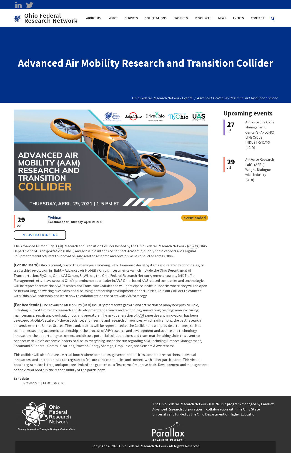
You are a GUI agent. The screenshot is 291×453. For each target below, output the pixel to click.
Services (131, 18)
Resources (203, 18)
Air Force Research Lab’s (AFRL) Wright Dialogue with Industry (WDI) (259, 169)
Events (238, 18)
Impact (113, 18)
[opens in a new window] (168, 430)
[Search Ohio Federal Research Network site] (272, 18)
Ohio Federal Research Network (51, 18)
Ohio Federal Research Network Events (162, 98)
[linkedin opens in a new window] (18, 5)
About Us (93, 18)
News (222, 18)
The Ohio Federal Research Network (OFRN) (186, 404)
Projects (180, 18)
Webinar (54, 217)
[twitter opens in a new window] (29, 5)
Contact (257, 18)
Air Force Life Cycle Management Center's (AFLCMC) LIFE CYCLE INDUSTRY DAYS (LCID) (259, 135)
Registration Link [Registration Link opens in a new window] (40, 235)
